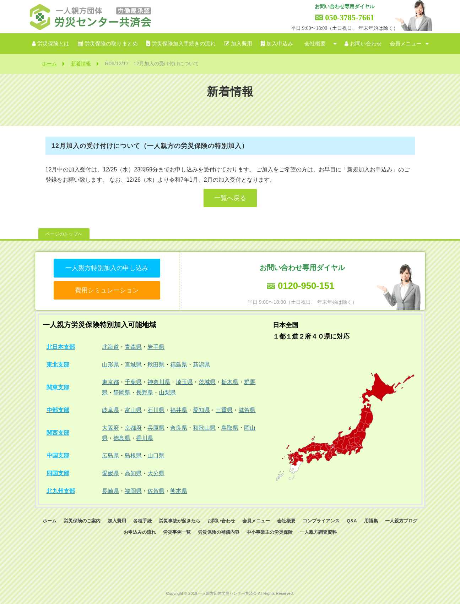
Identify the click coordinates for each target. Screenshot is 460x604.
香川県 (144, 438)
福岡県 (133, 491)
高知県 (133, 473)
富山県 (133, 410)
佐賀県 (155, 491)
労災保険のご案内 (82, 520)
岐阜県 (110, 410)
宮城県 (133, 365)
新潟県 (201, 365)
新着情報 (81, 63)
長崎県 (110, 491)
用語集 (371, 520)
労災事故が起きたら (179, 520)
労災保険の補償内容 (218, 532)
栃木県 (229, 382)
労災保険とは (53, 43)
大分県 (155, 473)
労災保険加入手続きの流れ (184, 43)
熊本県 (178, 491)
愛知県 (201, 410)
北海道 (110, 347)
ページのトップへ (63, 234)
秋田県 (155, 365)
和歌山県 (204, 428)
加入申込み (279, 43)
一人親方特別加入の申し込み (106, 267)
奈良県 (178, 428)
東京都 (110, 382)
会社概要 (315, 43)
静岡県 (121, 392)
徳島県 (121, 438)
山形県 (110, 365)
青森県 (133, 347)
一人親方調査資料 (318, 532)
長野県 (144, 392)
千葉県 (133, 382)
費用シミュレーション (107, 290)
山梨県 (167, 392)
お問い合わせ (366, 43)
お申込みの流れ (140, 532)
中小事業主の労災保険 (270, 532)
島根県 (133, 455)
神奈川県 (158, 382)
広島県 (110, 455)
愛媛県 (110, 473)
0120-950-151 (306, 286)
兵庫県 (155, 428)
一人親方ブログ (401, 520)
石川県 (155, 410)
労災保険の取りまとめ (111, 43)
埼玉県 (184, 382)
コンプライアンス (321, 520)
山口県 (155, 455)
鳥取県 (229, 428)
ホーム (49, 63)
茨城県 (207, 382)
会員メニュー (406, 43)
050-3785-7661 (349, 17)
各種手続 (142, 520)
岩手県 (155, 347)
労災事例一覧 (177, 532)
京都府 (133, 428)
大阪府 (110, 428)
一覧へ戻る (230, 198)
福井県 (178, 410)
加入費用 (241, 43)
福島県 (178, 365)
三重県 (224, 410)
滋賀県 (246, 410)
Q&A (352, 520)
